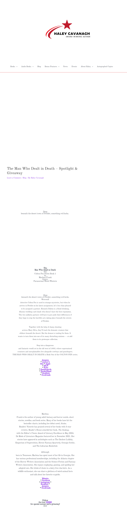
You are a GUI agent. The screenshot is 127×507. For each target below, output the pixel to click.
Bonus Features (51, 37)
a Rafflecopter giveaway (45, 489)
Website (45, 450)
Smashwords (45, 340)
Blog (39, 37)
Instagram (45, 453)
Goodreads (45, 346)
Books (12, 37)
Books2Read (46, 342)
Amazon (45, 331)
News (65, 37)
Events (74, 37)
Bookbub (46, 344)
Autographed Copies (105, 37)
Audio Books (26, 37)
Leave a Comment (14, 149)
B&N (46, 337)
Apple (47, 335)
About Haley (86, 37)
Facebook (46, 451)
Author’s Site (45, 334)
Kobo (46, 339)
